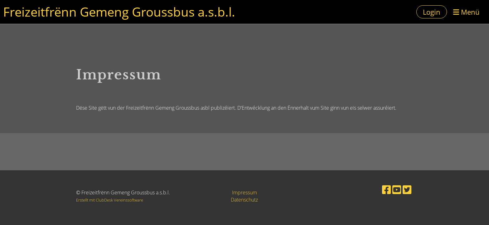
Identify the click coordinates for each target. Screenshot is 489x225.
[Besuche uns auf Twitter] (407, 189)
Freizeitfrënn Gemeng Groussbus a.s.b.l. (119, 11)
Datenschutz (244, 199)
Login (431, 12)
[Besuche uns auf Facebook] (386, 189)
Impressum (244, 192)
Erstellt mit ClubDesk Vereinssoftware (109, 200)
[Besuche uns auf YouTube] (396, 189)
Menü (466, 12)
